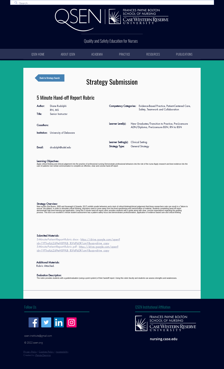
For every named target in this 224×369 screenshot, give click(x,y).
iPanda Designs (43, 355)
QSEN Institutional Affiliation (152, 307)
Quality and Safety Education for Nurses (111, 41)
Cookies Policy (46, 351)
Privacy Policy (30, 351)
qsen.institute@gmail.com (38, 335)
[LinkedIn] (59, 322)
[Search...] (112, 3)
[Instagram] (72, 322)
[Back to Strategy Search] (49, 78)
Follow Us (30, 307)
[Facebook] (34, 322)
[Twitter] (46, 322)
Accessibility (62, 351)
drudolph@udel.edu (60, 147)
